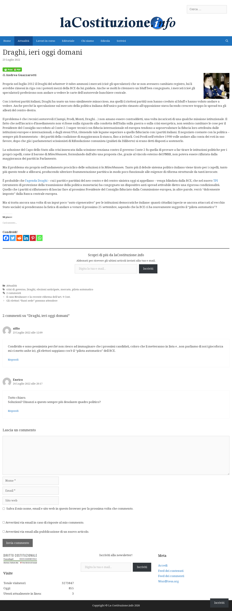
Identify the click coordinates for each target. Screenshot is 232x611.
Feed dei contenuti (170, 571)
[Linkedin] (26, 238)
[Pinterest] (33, 238)
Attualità (23, 40)
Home (7, 40)
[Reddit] (19, 238)
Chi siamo (87, 40)
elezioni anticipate (48, 289)
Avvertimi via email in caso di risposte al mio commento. (45, 522)
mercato (66, 289)
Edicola (105, 40)
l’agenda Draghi (36, 180)
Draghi (31, 289)
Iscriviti (148, 268)
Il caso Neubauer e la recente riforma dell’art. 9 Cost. (38, 296)
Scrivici (121, 40)
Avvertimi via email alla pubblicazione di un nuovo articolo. (47, 531)
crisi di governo (15, 289)
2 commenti (13, 293)
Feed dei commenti (171, 576)
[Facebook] (6, 238)
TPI (215, 180)
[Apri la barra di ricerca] (227, 41)
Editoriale (68, 40)
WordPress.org (168, 581)
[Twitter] (13, 238)
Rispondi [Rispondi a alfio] (13, 359)
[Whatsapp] (40, 238)
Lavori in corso (45, 40)
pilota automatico (82, 289)
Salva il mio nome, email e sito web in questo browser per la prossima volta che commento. (69, 508)
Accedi (162, 565)
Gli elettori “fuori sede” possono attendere (32, 300)
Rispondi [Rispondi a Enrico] (13, 411)
